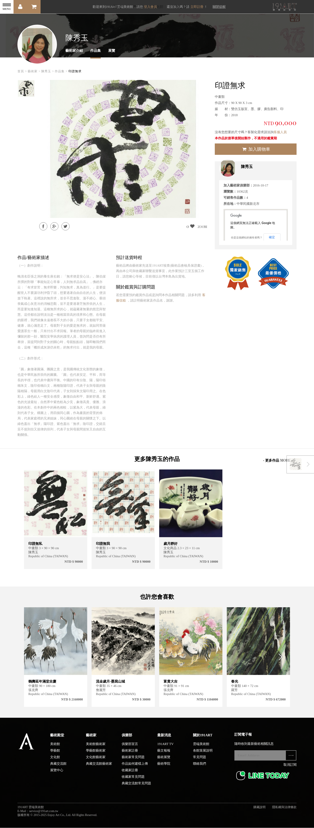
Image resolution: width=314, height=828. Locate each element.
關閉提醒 (219, 7)
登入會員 (150, 7)
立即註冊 (196, 7)
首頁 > (22, 71)
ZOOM (202, 226)
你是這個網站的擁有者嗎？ (246, 237)
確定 (272, 237)
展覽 (111, 50)
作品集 (95, 50)
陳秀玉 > (47, 71)
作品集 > (61, 71)
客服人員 (280, 132)
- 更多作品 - (277, 460)
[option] (26, 88)
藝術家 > (34, 71)
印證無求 (75, 71)
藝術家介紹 (74, 50)
